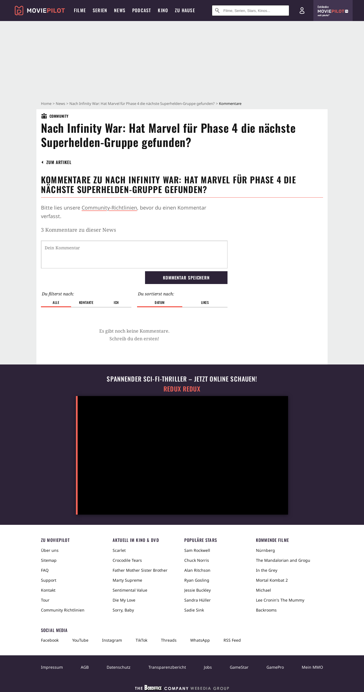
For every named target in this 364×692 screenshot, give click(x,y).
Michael (263, 590)
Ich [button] (116, 302)
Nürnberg (265, 550)
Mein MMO (312, 667)
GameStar (239, 667)
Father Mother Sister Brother (140, 570)
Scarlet (119, 550)
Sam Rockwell (197, 550)
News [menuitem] (119, 10)
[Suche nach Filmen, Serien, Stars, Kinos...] (250, 10)
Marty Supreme (127, 580)
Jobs (208, 667)
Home (46, 103)
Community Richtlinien (62, 610)
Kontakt (48, 590)
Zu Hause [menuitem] (185, 10)
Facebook (50, 640)
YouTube (80, 640)
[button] (59, 162)
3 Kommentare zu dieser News (78, 229)
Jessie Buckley (197, 590)
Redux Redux (182, 389)
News (60, 103)
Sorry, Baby (123, 610)
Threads (169, 640)
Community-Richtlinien (109, 207)
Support (48, 580)
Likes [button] (205, 302)
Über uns (50, 550)
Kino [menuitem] (163, 10)
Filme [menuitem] (80, 10)
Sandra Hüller (197, 600)
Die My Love (124, 600)
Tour (45, 600)
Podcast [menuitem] (141, 10)
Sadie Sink (194, 610)
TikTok (141, 640)
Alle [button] (56, 302)
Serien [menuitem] (100, 10)
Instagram (112, 640)
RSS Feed (232, 640)
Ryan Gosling (196, 580)
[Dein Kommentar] (134, 254)
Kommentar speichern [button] (186, 277)
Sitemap (49, 560)
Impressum (52, 667)
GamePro (275, 667)
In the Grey (266, 570)
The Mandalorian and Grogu (283, 560)
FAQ (45, 570)
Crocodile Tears (127, 560)
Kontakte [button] (86, 302)
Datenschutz (119, 667)
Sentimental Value (130, 590)
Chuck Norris (196, 560)
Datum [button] (160, 302)
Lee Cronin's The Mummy (280, 600)
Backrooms (266, 610)
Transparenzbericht (167, 667)
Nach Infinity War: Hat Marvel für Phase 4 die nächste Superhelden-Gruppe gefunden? (142, 103)
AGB (85, 667)
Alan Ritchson (197, 570)
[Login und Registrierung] (302, 10)
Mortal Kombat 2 (272, 580)
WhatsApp (200, 640)
